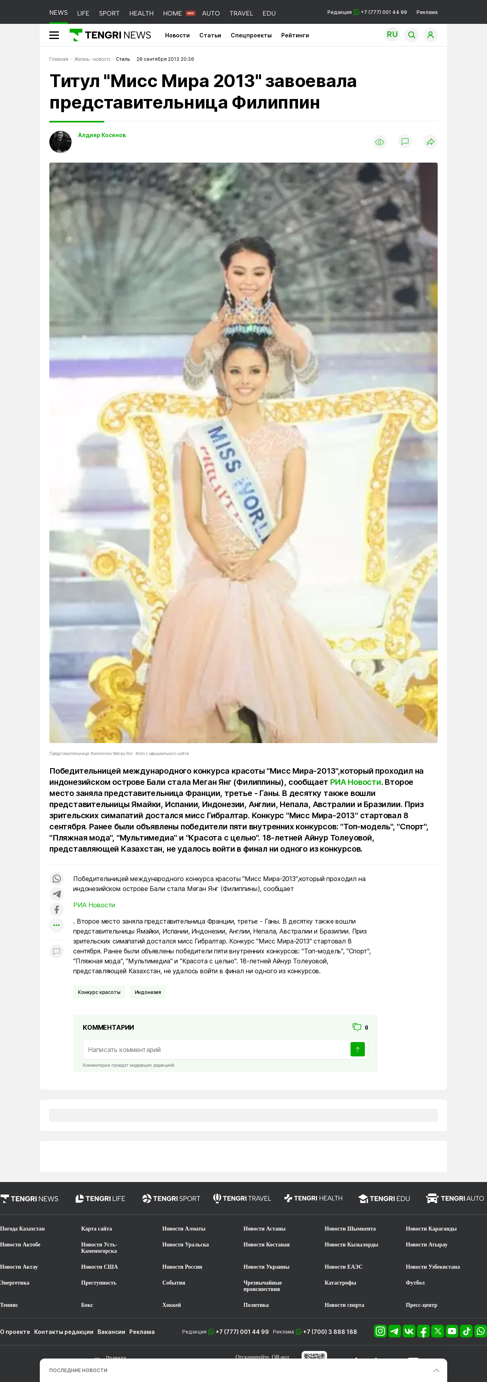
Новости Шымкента (350, 1229)
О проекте (15, 1331)
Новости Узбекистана (433, 1267)
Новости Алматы (184, 1229)
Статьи (210, 35)
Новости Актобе (20, 1245)
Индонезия (148, 992)
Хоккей (171, 1305)
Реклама (427, 12)
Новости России (182, 1267)
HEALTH (141, 13)
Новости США (99, 1267)
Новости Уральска (185, 1245)
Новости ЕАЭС (343, 1267)
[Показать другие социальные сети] (56, 926)
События (173, 1283)
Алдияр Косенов (102, 135)
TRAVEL (241, 13)
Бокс (87, 1305)
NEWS (58, 12)
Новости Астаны (264, 1229)
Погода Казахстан (22, 1229)
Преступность (99, 1283)
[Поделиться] (430, 142)
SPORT (109, 13)
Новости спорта (344, 1305)
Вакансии (111, 1331)
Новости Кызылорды (351, 1245)
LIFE (83, 13)
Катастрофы (340, 1283)
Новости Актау (19, 1267)
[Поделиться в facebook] (56, 910)
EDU (269, 13)
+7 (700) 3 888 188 (330, 1331)
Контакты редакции (64, 1331)
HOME (172, 13)
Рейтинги (295, 35)
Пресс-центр (421, 1305)
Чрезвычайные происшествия (262, 1286)
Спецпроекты (251, 35)
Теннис (9, 1305)
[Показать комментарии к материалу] (56, 952)
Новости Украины (266, 1267)
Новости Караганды (431, 1229)
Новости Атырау (427, 1245)
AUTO (211, 13)
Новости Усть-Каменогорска (99, 1248)
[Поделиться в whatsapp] (56, 879)
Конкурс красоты (99, 992)
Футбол (415, 1283)
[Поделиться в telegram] (56, 895)
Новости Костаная (266, 1245)
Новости (177, 35)
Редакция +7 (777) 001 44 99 (367, 12)
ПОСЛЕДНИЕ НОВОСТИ (78, 1370)
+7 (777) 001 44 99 (242, 1331)
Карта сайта (96, 1229)
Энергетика (14, 1283)
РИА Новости (355, 782)
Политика (256, 1305)
